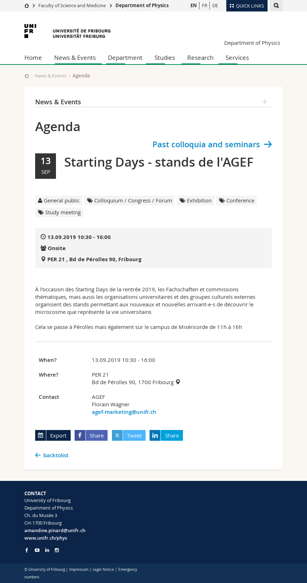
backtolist (56, 455)
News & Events (75, 57)
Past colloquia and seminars (206, 144)
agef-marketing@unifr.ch (124, 412)
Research (200, 57)
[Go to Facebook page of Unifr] (26, 550)
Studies (165, 57)
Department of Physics (142, 5)
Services (237, 57)
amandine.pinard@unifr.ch (54, 530)
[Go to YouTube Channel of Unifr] (37, 550)
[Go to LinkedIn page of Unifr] (47, 550)
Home (33, 57)
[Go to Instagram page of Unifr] (57, 550)
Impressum (78, 569)
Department (125, 57)
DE (215, 5)
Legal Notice (103, 569)
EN (193, 5)
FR (204, 5)
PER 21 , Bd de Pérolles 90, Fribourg (94, 259)
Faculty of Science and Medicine (72, 5)
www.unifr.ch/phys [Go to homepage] (45, 538)
